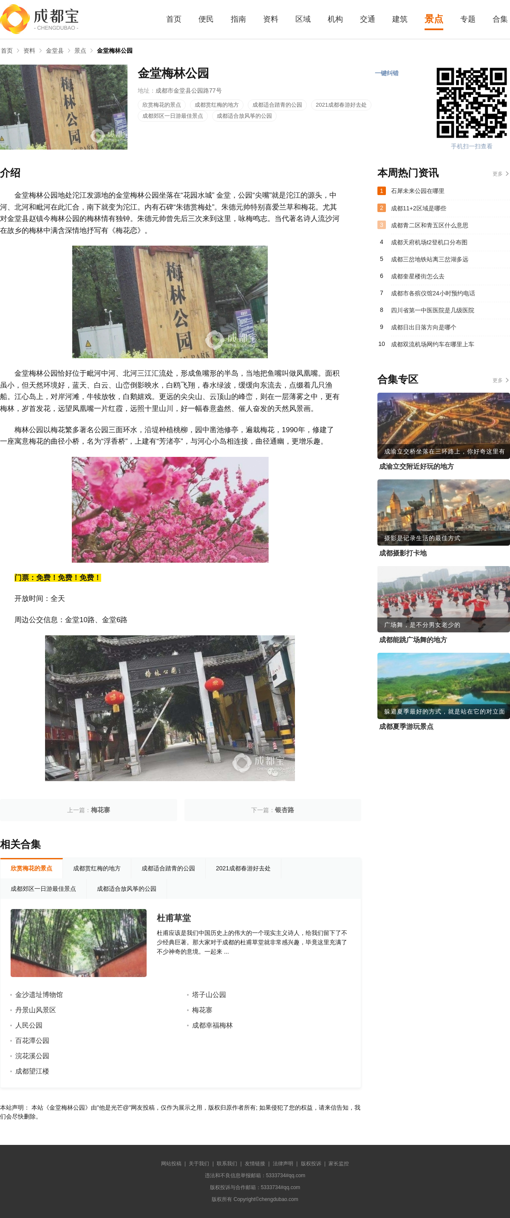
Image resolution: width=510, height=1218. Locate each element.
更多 (498, 174)
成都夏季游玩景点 (406, 726)
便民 (206, 19)
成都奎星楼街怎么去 (418, 276)
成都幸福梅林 (212, 1025)
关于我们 (199, 1164)
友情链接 (255, 1164)
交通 (367, 19)
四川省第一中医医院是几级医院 (432, 310)
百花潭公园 (32, 1040)
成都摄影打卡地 (403, 553)
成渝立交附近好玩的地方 (416, 466)
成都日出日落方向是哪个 (423, 327)
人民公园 (28, 1025)
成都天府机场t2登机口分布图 (429, 242)
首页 (173, 19)
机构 (335, 19)
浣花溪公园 (32, 1055)
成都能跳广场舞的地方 (413, 639)
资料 (270, 19)
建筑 (400, 19)
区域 (303, 19)
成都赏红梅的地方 (217, 105)
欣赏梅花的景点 (161, 105)
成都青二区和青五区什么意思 (429, 225)
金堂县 (55, 50)
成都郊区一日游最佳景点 (172, 116)
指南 (238, 19)
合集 (500, 19)
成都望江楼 (32, 1071)
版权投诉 (311, 1164)
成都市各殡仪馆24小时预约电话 (433, 293)
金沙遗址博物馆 (39, 994)
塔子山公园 (209, 994)
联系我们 (227, 1164)
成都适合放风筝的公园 (244, 116)
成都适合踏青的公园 (277, 105)
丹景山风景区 (35, 1010)
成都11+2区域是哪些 (418, 208)
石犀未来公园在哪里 (418, 190)
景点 (434, 19)
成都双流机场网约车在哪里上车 (432, 344)
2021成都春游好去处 (341, 105)
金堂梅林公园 (115, 50)
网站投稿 (171, 1164)
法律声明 (283, 1164)
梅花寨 (100, 809)
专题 (468, 19)
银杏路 (284, 809)
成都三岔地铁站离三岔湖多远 (429, 259)
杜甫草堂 (174, 918)
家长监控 (339, 1164)
